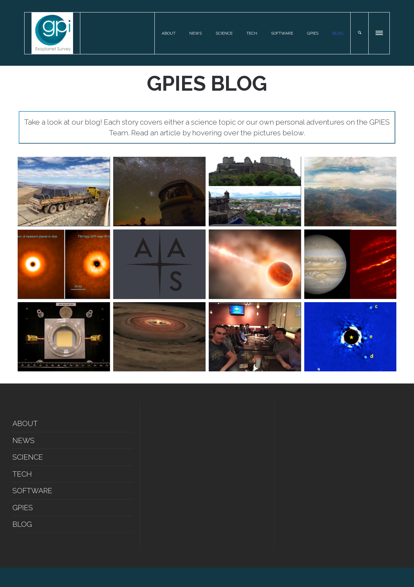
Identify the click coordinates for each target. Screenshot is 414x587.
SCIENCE (224, 33)
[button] (380, 32)
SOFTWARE (282, 33)
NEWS (195, 33)
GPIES (312, 33)
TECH (251, 33)
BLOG (337, 33)
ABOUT (169, 33)
